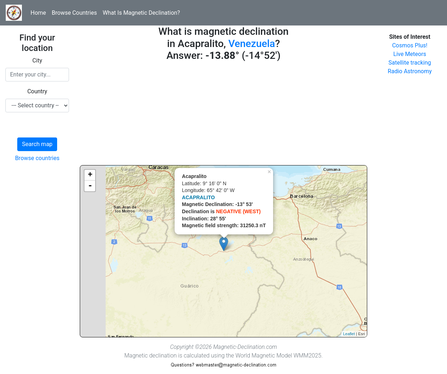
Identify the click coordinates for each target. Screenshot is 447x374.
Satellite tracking (409, 62)
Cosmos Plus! (409, 45)
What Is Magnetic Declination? (141, 12)
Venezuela (252, 44)
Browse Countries (74, 12)
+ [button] (90, 175)
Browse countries (37, 158)
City (37, 60)
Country (37, 91)
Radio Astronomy (410, 71)
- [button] (90, 186)
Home (38, 12)
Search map (37, 144)
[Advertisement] (223, 115)
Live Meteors (410, 54)
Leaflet (349, 334)
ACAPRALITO (198, 197)
